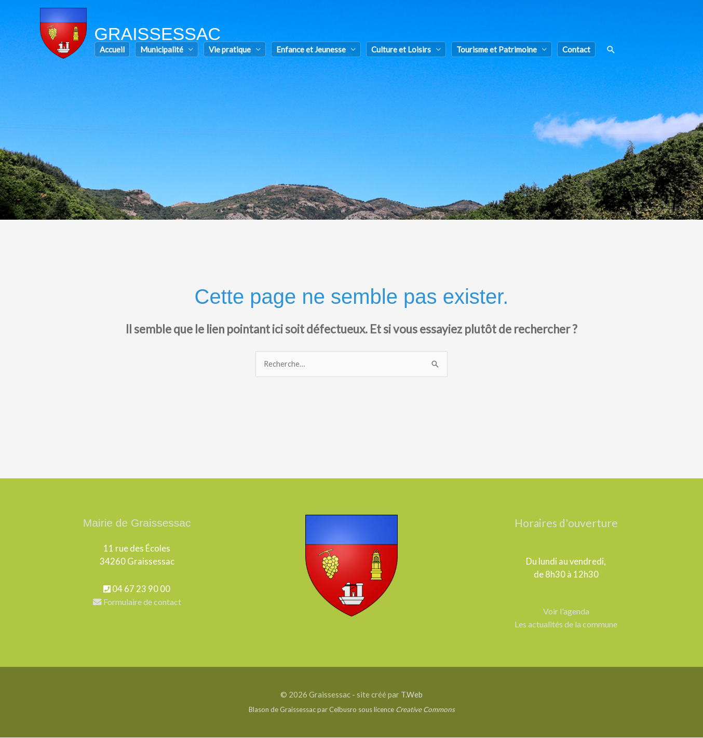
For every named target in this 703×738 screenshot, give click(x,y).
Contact (576, 51)
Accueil (112, 51)
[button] (611, 52)
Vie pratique (230, 51)
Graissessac (159, 34)
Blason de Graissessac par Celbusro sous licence (352, 710)
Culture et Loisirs (401, 51)
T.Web (412, 695)
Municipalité (161, 51)
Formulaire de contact (137, 602)
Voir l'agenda (566, 612)
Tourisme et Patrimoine (496, 51)
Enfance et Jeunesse (311, 51)
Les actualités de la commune (566, 624)
